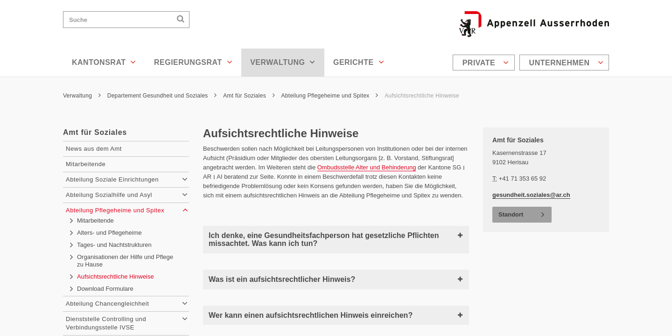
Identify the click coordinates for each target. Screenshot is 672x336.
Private (485, 62)
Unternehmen (566, 62)
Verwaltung (282, 62)
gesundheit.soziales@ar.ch (531, 194)
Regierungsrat (193, 62)
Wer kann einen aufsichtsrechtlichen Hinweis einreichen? (336, 315)
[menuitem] (485, 63)
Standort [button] (510, 214)
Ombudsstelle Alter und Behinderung (366, 167)
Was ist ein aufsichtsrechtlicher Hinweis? (336, 279)
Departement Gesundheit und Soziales (162, 95)
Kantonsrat (104, 62)
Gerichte (358, 62)
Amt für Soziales (249, 95)
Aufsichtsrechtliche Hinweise (422, 95)
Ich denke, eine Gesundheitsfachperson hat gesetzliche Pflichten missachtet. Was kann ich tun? (336, 239)
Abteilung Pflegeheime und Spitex (329, 95)
